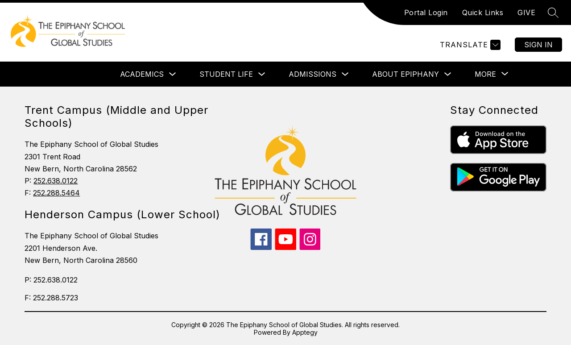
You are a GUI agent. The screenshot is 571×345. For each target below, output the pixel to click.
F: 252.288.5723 (51, 297)
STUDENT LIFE (226, 74)
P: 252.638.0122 (51, 279)
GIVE (526, 12)
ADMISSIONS (312, 74)
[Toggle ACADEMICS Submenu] (172, 74)
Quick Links (483, 12)
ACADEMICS (142, 74)
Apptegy (305, 332)
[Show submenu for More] (485, 74)
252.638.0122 (55, 180)
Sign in (538, 44)
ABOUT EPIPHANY (405, 74)
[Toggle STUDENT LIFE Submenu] (262, 74)
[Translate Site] (469, 44)
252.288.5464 (56, 192)
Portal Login (426, 12)
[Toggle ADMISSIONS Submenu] (345, 74)
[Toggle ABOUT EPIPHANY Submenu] (448, 74)
